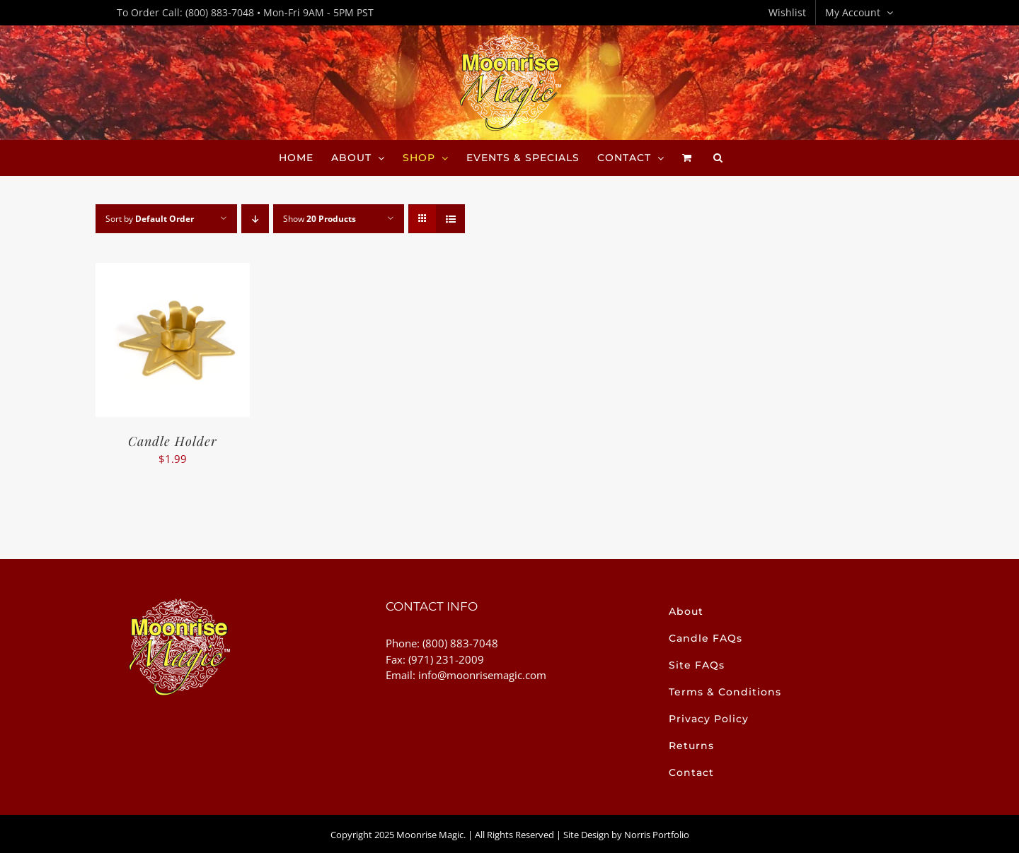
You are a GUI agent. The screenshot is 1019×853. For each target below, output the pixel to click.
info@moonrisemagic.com (482, 675)
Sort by (149, 219)
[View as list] (450, 219)
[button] (718, 157)
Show (319, 219)
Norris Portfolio (656, 834)
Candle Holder (172, 441)
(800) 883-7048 (219, 12)
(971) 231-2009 (446, 659)
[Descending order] (255, 218)
